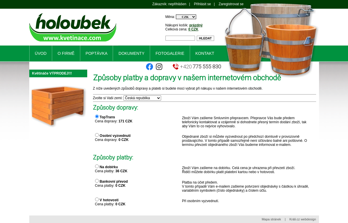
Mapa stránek (271, 219)
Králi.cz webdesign (302, 219)
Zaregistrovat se (230, 4)
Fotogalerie (170, 53)
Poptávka (96, 53)
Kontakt (204, 53)
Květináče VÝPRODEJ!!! (52, 73)
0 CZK (193, 29)
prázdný (196, 25)
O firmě (66, 53)
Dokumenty (131, 53)
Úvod (40, 53)
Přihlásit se (202, 4)
